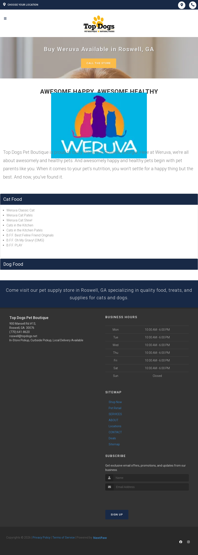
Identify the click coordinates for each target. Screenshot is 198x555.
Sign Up (117, 514)
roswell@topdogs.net (23, 336)
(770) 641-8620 (19, 332)
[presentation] (127, 498)
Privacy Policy (41, 537)
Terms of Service (63, 537)
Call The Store (98, 63)
